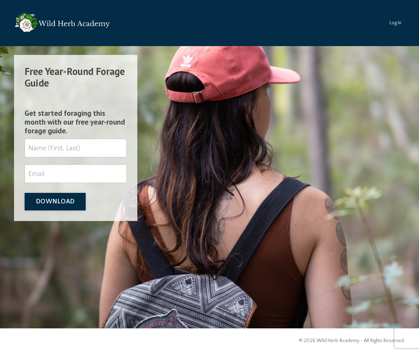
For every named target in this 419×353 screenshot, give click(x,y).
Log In (395, 23)
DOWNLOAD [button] (55, 201)
